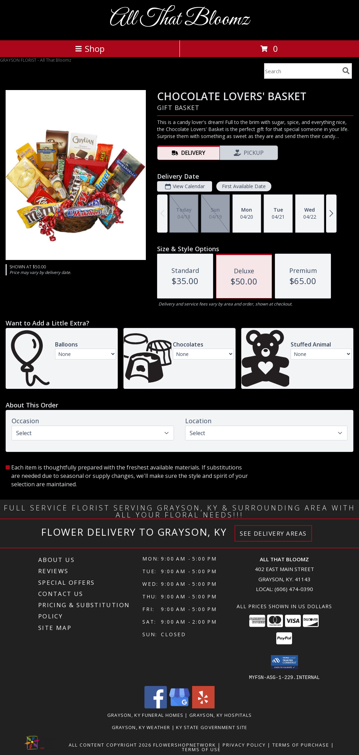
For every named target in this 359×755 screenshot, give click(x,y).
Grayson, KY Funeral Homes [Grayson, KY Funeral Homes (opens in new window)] (145, 715)
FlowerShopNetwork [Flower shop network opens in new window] (184, 744)
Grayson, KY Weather (141, 727)
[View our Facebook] (155, 706)
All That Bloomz (179, 19)
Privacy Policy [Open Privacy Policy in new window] (244, 744)
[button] (284, 662)
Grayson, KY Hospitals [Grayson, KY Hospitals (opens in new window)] (220, 715)
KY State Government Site (211, 727)
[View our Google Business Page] (179, 706)
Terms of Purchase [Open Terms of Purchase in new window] (300, 744)
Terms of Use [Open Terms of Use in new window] (201, 749)
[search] (346, 71)
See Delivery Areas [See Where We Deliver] (273, 533)
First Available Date (244, 186)
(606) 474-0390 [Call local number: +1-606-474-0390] (294, 588)
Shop (89, 48)
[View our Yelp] (203, 706)
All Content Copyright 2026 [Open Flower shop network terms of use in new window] (110, 744)
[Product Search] (301, 70)
